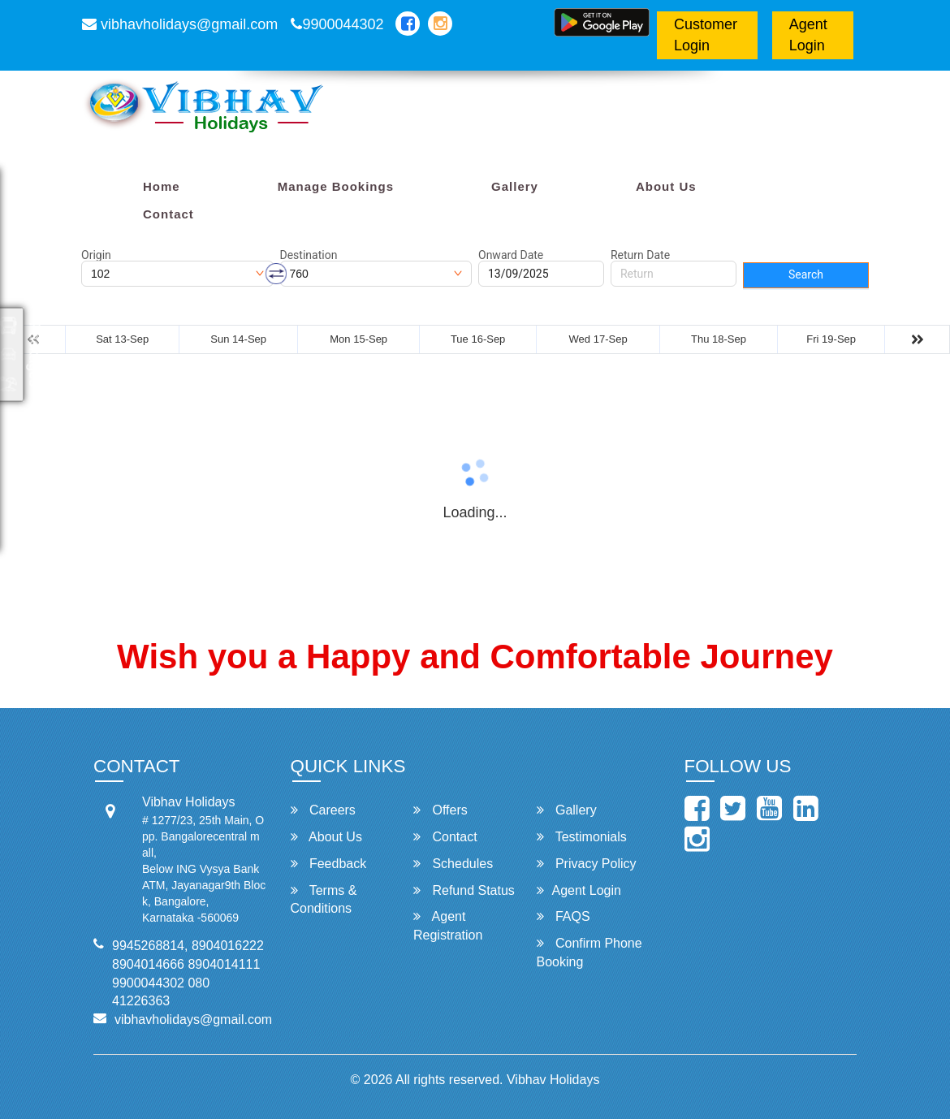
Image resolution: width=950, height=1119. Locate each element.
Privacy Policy (587, 864)
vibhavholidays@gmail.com (180, 24)
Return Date (640, 255)
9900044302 (337, 24)
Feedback (329, 864)
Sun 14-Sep (238, 339)
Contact (168, 214)
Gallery (514, 186)
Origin (96, 255)
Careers (323, 810)
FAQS (563, 916)
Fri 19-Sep (831, 339)
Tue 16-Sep (478, 339)
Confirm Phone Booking (589, 952)
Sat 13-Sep (122, 339)
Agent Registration (447, 925)
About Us (666, 186)
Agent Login (808, 35)
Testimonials (582, 837)
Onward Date (510, 255)
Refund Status (464, 890)
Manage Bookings (336, 186)
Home (161, 186)
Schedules (453, 864)
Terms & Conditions (324, 900)
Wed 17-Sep (598, 339)
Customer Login (705, 35)
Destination (309, 255)
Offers (440, 810)
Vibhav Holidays (553, 1080)
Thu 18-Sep (718, 339)
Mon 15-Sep (358, 339)
